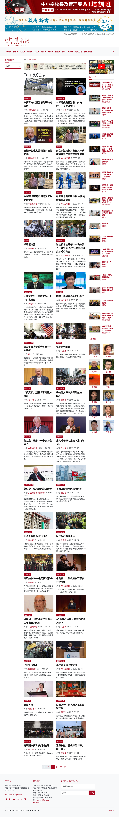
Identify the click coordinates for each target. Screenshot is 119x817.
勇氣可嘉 (28, 704)
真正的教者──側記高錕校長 (38, 578)
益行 (103, 292)
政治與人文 (60, 615)
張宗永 (63, 351)
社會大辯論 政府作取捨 (36, 536)
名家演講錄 (60, 574)
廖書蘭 (104, 279)
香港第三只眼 (28, 343)
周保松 (31, 582)
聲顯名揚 (27, 388)
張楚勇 (63, 627)
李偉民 (104, 115)
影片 (64, 51)
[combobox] (13, 67)
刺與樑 (59, 343)
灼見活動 (78, 51)
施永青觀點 (60, 388)
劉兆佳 (104, 164)
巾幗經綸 (27, 98)
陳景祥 (31, 248)
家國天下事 (60, 485)
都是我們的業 (63, 346)
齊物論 (26, 240)
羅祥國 (104, 217)
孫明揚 (31, 400)
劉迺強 (63, 493)
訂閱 (92, 793)
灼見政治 (27, 192)
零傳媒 (63, 753)
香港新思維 (60, 532)
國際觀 (59, 146)
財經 (29, 51)
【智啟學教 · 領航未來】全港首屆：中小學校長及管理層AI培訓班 (107, 87)
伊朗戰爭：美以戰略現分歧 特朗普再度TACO (107, 187)
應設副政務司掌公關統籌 (36, 745)
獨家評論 (60, 741)
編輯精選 (64, 300)
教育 (15, 51)
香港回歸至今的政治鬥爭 (69, 488)
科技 (57, 51)
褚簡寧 (63, 110)
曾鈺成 (31, 709)
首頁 (25, 60)
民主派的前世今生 (65, 536)
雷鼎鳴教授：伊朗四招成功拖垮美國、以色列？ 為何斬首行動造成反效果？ (107, 317)
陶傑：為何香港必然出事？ (70, 296)
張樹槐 (104, 226)
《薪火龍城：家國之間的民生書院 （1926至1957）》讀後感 (107, 253)
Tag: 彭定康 (32, 60)
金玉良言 (27, 701)
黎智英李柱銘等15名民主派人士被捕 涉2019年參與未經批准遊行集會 (70, 248)
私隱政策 (111, 810)
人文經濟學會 (28, 485)
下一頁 (63, 767)
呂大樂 (63, 540)
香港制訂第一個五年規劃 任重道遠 (107, 213)
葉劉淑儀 (32, 110)
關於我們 (88, 51)
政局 (8, 51)
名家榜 (70, 51)
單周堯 (104, 179)
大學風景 (27, 574)
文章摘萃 (60, 292)
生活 (36, 51)
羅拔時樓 (105, 224)
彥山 (30, 354)
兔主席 (104, 138)
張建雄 (104, 241)
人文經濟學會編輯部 (36, 493)
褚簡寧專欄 (60, 98)
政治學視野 (60, 701)
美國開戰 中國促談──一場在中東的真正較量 (107, 149)
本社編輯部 (65, 158)
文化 (22, 51)
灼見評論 (27, 661)
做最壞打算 (29, 244)
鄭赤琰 (63, 712)
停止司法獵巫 (31, 665)
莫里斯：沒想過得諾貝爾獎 (38, 488)
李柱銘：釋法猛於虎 (66, 665)
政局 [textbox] (8, 66)
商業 (50, 51)
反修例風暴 (60, 240)
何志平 (104, 266)
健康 (43, 51)
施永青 (63, 400)
